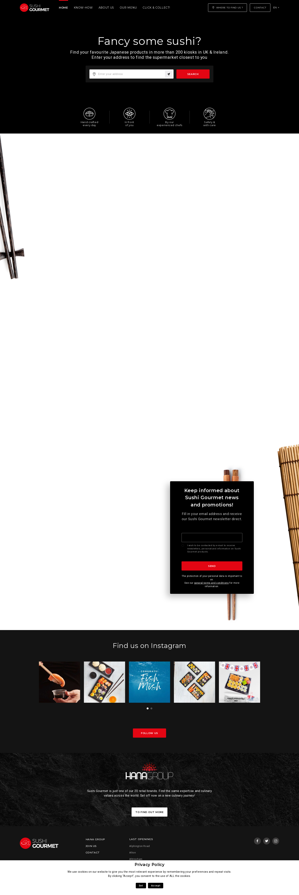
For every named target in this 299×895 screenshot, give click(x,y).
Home (63, 7)
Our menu (128, 7)
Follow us (149, 733)
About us (106, 7)
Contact (93, 852)
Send (212, 565)
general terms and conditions (211, 583)
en (275, 7)
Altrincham (135, 859)
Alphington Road (139, 846)
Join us (91, 846)
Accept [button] (155, 885)
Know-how (83, 7)
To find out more (149, 812)
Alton (132, 852)
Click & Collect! (156, 7)
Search (193, 74)
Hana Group (95, 839)
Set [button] (141, 885)
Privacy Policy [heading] (150, 864)
